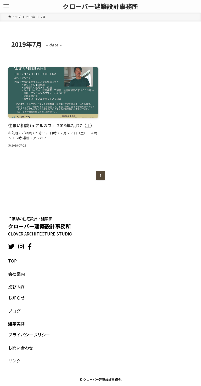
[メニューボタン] (6, 6)
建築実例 (16, 323)
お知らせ (16, 297)
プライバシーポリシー (29, 334)
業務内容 (16, 287)
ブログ (14, 311)
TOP (12, 261)
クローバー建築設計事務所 (100, 6)
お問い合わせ (20, 348)
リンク (14, 360)
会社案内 (16, 274)
